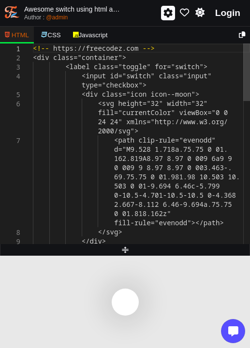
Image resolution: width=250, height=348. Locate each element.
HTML (17, 35)
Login (227, 13)
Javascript (90, 35)
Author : (46, 17)
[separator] (125, 250)
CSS (51, 35)
